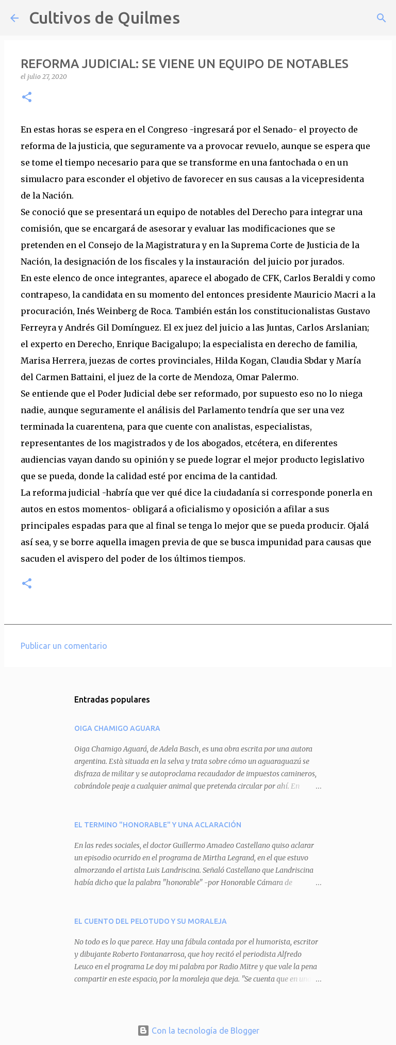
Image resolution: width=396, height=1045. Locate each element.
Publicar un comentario (64, 645)
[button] (27, 98)
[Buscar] (194, 18)
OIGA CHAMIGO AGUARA (117, 728)
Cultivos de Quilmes (104, 17)
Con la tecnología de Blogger (198, 1030)
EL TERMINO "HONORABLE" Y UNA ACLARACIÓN (157, 825)
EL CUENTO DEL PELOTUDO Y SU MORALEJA (150, 921)
